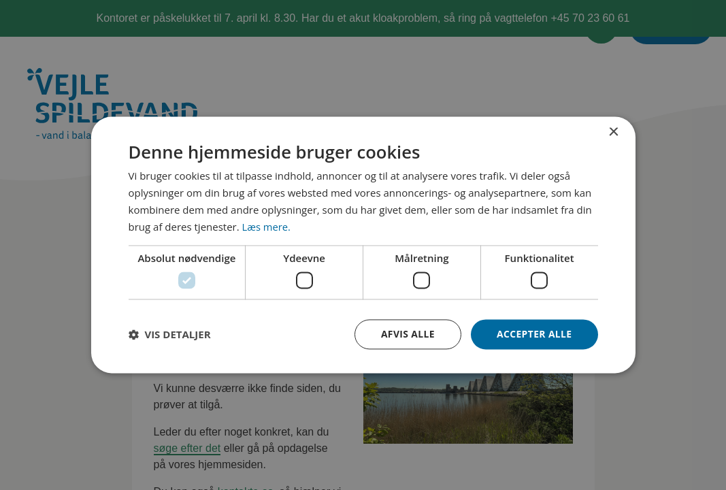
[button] (170, 334)
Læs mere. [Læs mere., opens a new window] (267, 226)
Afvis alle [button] (407, 333)
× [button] (613, 132)
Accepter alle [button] (534, 333)
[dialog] (363, 245)
